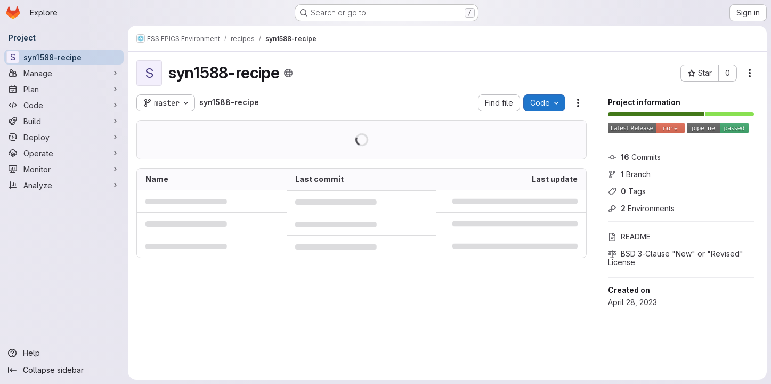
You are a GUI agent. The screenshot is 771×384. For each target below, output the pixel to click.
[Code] (64, 105)
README (629, 236)
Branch (629, 174)
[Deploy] (64, 137)
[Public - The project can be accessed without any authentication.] (288, 73)
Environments (641, 208)
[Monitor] (64, 169)
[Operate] (64, 153)
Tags (627, 191)
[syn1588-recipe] (64, 57)
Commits (634, 157)
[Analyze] (64, 185)
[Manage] (64, 73)
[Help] (64, 353)
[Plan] (64, 89)
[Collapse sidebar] (64, 370)
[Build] (64, 121)
